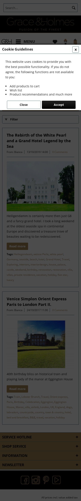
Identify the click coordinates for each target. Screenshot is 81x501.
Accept (59, 105)
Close (24, 105)
